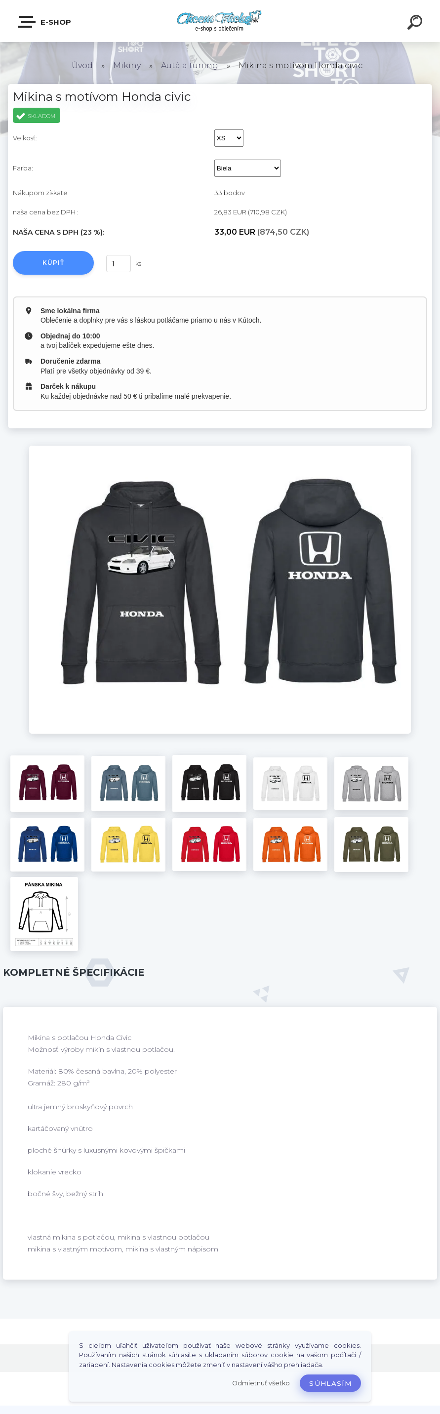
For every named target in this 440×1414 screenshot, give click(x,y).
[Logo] (220, 21)
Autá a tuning (189, 65)
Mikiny (127, 65)
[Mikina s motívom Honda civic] (220, 449)
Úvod (82, 65)
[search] (416, 23)
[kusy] (118, 263)
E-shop (45, 22)
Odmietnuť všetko (261, 1383)
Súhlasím (330, 1383)
